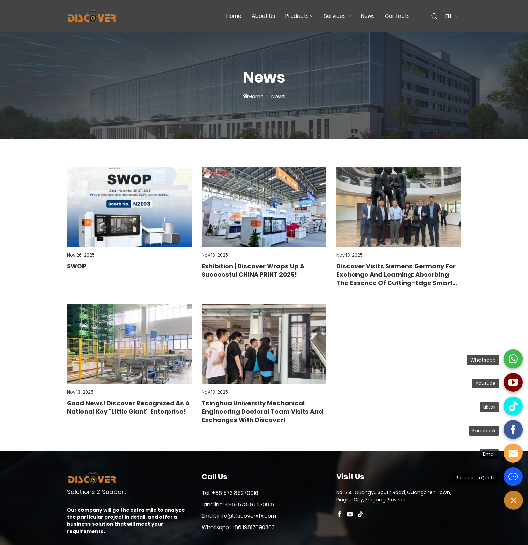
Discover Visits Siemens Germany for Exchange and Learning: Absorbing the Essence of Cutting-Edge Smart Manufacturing (396, 274)
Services (335, 16)
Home (233, 16)
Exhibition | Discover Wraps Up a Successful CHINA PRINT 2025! (253, 270)
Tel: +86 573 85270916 (230, 493)
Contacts (397, 16)
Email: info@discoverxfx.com (239, 516)
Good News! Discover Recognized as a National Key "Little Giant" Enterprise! (128, 407)
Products (297, 16)
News (368, 16)
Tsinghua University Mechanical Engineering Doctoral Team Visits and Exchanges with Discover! (262, 411)
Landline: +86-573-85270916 (238, 504)
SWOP (76, 266)
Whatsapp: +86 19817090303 (238, 527)
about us (263, 16)
